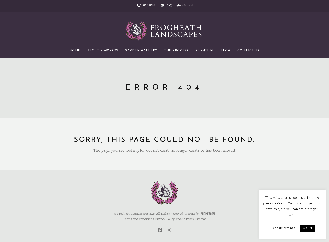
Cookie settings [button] (284, 228)
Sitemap (200, 219)
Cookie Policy (185, 219)
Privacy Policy (165, 219)
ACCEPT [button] (308, 228)
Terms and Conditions (138, 219)
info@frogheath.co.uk (177, 6)
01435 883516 (146, 6)
